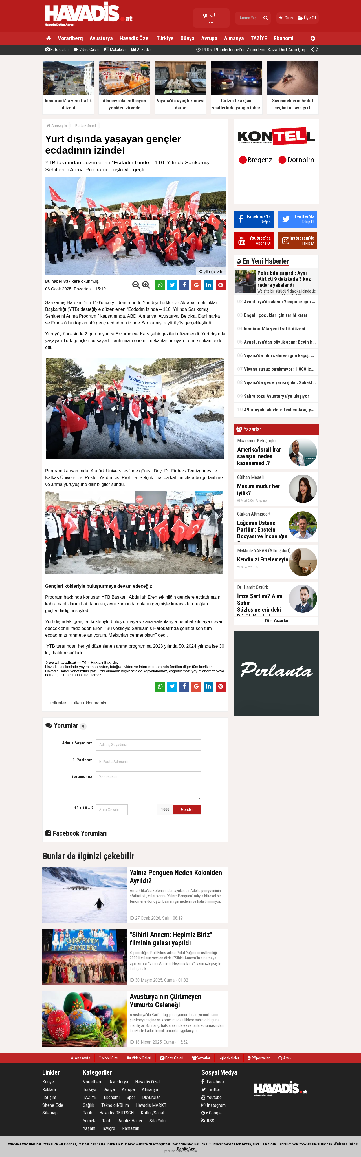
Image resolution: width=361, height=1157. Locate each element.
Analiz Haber (130, 1120)
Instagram (213, 1105)
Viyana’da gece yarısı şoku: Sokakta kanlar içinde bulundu (277, 382)
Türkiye (165, 38)
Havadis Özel (135, 38)
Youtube (211, 1097)
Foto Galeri (57, 49)
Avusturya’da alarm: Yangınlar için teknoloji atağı (277, 301)
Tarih (87, 1113)
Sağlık (88, 1105)
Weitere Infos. (346, 1144)
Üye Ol (307, 18)
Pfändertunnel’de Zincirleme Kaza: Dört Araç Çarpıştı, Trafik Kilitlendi (269, 49)
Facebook (212, 1082)
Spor (131, 1097)
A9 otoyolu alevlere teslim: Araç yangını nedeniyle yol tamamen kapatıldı (277, 409)
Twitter (210, 1089)
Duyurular (151, 1097)
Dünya (187, 38)
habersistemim (186, 1151)
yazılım (169, 1151)
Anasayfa (57, 125)
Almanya (234, 38)
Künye (48, 1082)
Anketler (141, 49)
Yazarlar (201, 1058)
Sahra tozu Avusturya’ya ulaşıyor (273, 396)
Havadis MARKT (151, 1105)
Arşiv (284, 1058)
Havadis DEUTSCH (116, 1113)
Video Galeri (86, 49)
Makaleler (115, 49)
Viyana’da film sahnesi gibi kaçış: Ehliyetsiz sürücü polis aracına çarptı (277, 355)
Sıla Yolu (157, 1120)
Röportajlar (259, 1058)
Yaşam (89, 1128)
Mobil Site (108, 1058)
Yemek (89, 1120)
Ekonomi (284, 38)
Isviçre (108, 1128)
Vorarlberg (70, 38)
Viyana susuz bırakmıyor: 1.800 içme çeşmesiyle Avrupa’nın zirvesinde (277, 369)
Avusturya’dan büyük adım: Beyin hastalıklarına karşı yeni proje (277, 342)
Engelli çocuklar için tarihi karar (272, 315)
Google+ (212, 1113)
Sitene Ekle (52, 1105)
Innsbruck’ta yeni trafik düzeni (271, 328)
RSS (207, 1120)
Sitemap (50, 1113)
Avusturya (101, 38)
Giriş (286, 18)
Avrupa (209, 38)
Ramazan (130, 1128)
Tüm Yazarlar (277, 620)
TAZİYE (259, 38)
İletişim (49, 1097)
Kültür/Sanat (85, 125)
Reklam (49, 1089)
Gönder (187, 809)
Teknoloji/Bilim (115, 1105)
